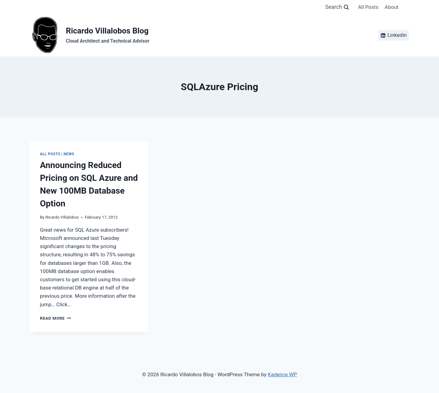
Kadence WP (282, 374)
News (69, 154)
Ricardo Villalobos (62, 217)
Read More (55, 318)
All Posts (368, 7)
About (391, 7)
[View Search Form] (337, 7)
